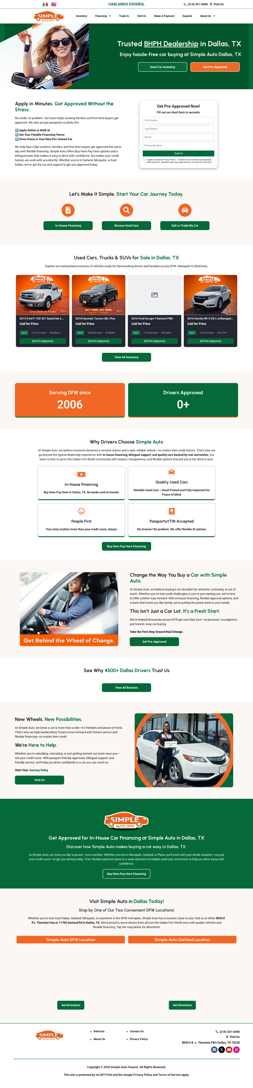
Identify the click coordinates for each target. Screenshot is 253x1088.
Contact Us (137, 1031)
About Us (205, 16)
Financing (101, 16)
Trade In (124, 16)
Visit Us (141, 16)
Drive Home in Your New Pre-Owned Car (45, 139)
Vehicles (99, 1031)
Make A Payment (164, 16)
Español (187, 16)
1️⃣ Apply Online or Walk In (32, 130)
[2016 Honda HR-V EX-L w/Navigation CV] (210, 311)
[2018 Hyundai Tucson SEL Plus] (98, 311)
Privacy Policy (169, 160)
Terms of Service (169, 1074)
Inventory (81, 16)
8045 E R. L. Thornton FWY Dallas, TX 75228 (211, 1042)
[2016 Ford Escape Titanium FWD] (154, 311)
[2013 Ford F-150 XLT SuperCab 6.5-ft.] (42, 311)
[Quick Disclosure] (144, 160)
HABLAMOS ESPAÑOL (126, 4)
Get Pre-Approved (42, 341)
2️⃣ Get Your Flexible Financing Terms (39, 134)
